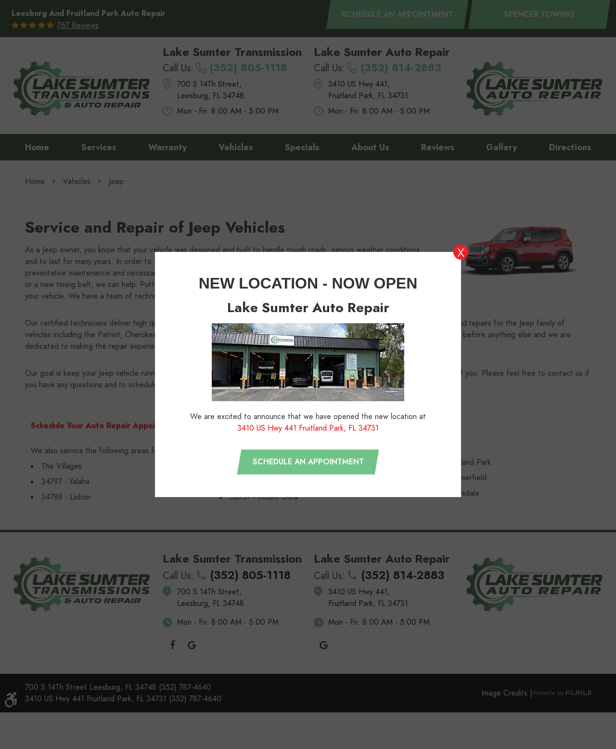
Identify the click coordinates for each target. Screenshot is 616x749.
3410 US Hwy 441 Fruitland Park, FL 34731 (308, 428)
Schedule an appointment (308, 462)
